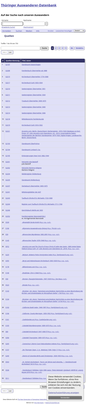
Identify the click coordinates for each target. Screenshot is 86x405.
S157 (7, 350)
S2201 (7, 162)
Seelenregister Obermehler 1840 (33, 107)
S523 (7, 285)
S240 (7, 356)
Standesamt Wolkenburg (31, 180)
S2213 (7, 107)
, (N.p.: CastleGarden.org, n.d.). (39, 319)
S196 (7, 313)
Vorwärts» (80, 48)
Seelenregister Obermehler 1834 (33, 95)
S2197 (7, 64)
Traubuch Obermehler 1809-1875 (34, 101)
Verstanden (65, 398)
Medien (29, 31)
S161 (7, 319)
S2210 (7, 89)
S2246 (7, 210)
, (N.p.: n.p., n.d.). (36, 222)
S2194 (7, 150)
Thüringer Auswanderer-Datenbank (28, 5)
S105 (7, 325)
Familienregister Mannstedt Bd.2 (33, 216)
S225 (7, 255)
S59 (6, 234)
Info (37, 31)
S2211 (7, 95)
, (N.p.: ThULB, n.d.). (41, 228)
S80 (6, 332)
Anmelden (6, 31)
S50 (6, 279)
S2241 (7, 192)
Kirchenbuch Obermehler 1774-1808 (35, 77)
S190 (7, 228)
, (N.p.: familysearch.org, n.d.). (47, 255)
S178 (7, 267)
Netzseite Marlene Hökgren (32, 168)
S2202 (7, 168)
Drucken (51, 31)
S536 (7, 370)
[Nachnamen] (28, 27)
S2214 (7, 113)
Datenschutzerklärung (52, 403)
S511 (7, 378)
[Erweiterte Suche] (8, 27)
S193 (7, 307)
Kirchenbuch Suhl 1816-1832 (32, 125)
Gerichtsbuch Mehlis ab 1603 (32, 210)
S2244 (7, 204)
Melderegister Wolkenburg (31, 174)
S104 (7, 299)
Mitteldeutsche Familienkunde (33, 119)
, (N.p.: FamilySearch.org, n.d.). (45, 307)
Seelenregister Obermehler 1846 (33, 113)
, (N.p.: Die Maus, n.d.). (44, 279)
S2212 (7, 101)
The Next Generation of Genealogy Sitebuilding (32, 399)
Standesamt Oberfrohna (30, 144)
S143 (7, 291)
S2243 (7, 198)
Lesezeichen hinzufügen (64, 31)
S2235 (7, 180)
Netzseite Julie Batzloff (30, 162)
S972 (7, 246)
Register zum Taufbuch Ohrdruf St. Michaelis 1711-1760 (42, 204)
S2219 (7, 125)
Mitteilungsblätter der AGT (31, 192)
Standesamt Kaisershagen (31, 64)
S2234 (7, 174)
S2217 (7, 83)
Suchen (19, 31)
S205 (7, 344)
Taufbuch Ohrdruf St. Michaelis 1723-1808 (37, 198)
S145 (7, 240)
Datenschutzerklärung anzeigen (63, 392)
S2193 (7, 144)
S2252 (7, 216)
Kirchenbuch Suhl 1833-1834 (32, 83)
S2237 (7, 186)
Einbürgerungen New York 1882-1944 (35, 156)
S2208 (7, 71)
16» (72, 48)
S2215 (7, 77)
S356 (7, 338)
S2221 (7, 131)
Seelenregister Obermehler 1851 (33, 89)
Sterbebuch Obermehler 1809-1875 (35, 186)
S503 (7, 362)
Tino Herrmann (39, 403)
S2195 (7, 156)
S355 (7, 261)
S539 (7, 222)
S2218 (7, 119)
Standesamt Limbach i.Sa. (31, 150)
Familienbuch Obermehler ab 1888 (34, 71)
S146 (7, 273)
